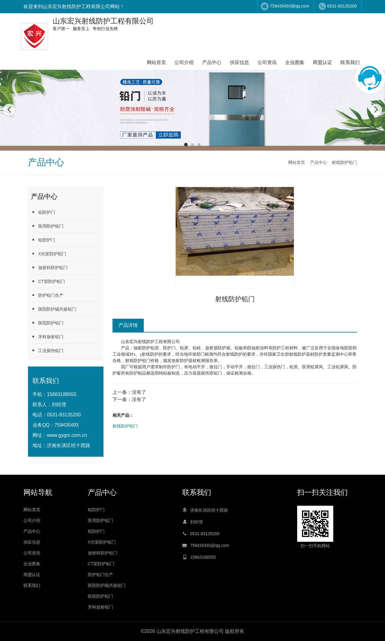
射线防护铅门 (344, 162)
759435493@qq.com (289, 6)
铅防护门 (43, 212)
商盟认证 (322, 62)
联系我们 (350, 62)
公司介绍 (184, 62)
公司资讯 (267, 62)
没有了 (139, 392)
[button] (186, 144)
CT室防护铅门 (48, 281)
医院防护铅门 (47, 322)
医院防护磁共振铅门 (53, 308)
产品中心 (211, 62)
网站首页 (156, 62)
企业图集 (294, 62)
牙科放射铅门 (47, 336)
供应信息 (239, 62)
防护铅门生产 (47, 295)
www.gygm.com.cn (67, 435)
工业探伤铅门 (47, 350)
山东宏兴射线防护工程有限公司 (150, 341)
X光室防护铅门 (48, 253)
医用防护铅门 (47, 225)
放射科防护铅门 (49, 267)
